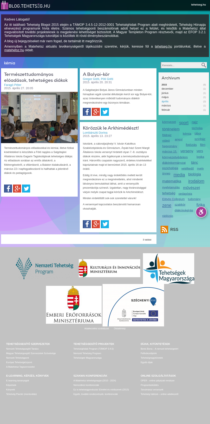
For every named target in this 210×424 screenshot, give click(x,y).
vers (200, 151)
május (165, 97)
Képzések (11, 385)
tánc (194, 163)
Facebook (8, 189)
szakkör (180, 204)
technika (197, 128)
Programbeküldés (150, 385)
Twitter (26, 189)
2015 (164, 84)
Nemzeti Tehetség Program (87, 353)
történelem (171, 129)
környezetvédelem (175, 157)
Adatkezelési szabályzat (96, 328)
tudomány (194, 199)
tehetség (168, 193)
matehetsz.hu (14, 50)
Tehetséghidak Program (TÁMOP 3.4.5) (93, 349)
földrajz (166, 135)
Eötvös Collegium (173, 199)
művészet (191, 188)
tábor (198, 133)
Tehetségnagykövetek (152, 358)
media (179, 174)
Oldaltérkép (120, 328)
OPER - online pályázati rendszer (158, 380)
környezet (169, 122)
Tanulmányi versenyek (152, 389)
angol (179, 139)
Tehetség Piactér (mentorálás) (21, 394)
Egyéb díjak (147, 362)
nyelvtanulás (171, 187)
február (166, 109)
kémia (187, 133)
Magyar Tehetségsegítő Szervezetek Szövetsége (31, 353)
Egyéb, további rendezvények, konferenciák (95, 394)
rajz (195, 122)
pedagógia (185, 193)
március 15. (169, 151)
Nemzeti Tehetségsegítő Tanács (22, 349)
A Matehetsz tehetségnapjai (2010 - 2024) (94, 380)
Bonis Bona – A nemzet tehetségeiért (159, 349)
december (167, 88)
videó (166, 140)
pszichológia (170, 168)
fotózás (191, 145)
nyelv (200, 168)
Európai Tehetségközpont (19, 362)
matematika (171, 181)
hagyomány (169, 146)
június (165, 93)
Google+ (17, 189)
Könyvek (10, 389)
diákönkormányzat (174, 162)
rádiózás (167, 216)
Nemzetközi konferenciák (86, 385)
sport (184, 122)
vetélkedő (187, 168)
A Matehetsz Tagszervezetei (20, 367)
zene (166, 205)
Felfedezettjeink (149, 353)
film (202, 145)
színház (200, 139)
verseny (186, 151)
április (165, 101)
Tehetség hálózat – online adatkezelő (159, 394)
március (166, 105)
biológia (194, 174)
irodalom (196, 181)
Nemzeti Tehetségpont (17, 358)
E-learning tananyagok (17, 380)
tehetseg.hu (198, 4)
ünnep (166, 173)
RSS (173, 229)
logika (200, 156)
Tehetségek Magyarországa (87, 358)
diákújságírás (184, 210)
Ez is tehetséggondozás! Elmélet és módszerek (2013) (101, 389)
